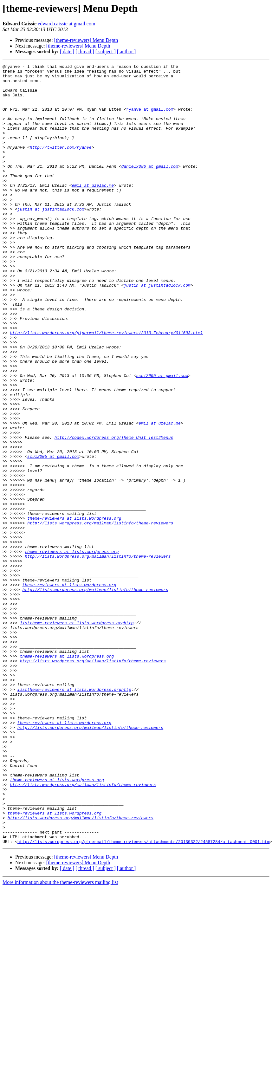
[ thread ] (84, 51)
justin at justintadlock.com (50, 238)
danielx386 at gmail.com (149, 187)
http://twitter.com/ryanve (61, 164)
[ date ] (67, 51)
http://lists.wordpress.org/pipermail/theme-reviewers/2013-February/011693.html (106, 387)
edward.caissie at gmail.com (66, 23)
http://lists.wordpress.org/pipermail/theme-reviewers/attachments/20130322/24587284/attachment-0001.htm (143, 997)
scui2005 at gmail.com (162, 438)
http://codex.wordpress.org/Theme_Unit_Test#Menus (114, 512)
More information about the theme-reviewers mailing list (60, 1038)
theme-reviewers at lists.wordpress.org (74, 609)
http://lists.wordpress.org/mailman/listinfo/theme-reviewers (100, 615)
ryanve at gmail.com (149, 118)
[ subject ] (105, 51)
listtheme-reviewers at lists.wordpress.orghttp (77, 735)
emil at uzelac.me (93, 210)
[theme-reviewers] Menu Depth (86, 40)
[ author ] (126, 51)
